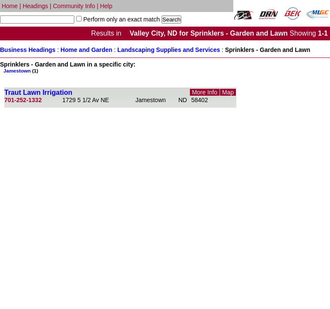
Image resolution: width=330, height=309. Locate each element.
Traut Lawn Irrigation (38, 92)
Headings (35, 6)
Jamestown (17, 70)
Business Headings (27, 49)
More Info (204, 92)
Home (10, 6)
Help (106, 6)
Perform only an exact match (121, 19)
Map (228, 92)
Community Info (74, 6)
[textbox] (37, 19)
